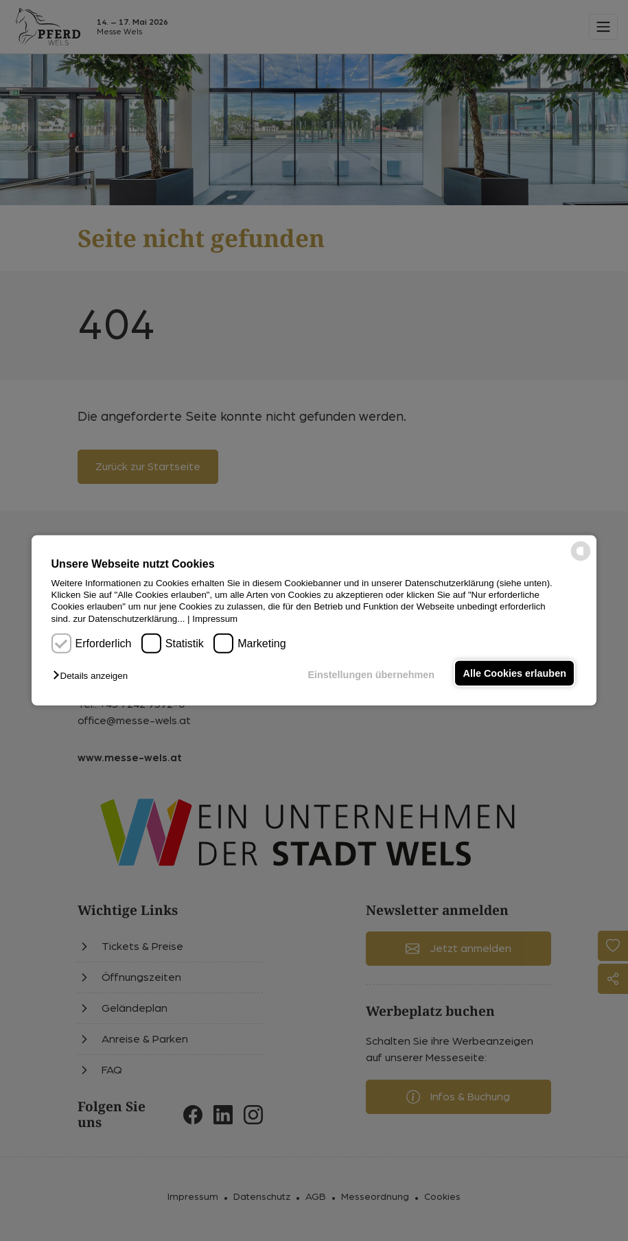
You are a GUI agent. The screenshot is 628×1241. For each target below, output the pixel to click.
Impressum (214, 619)
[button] (93, 675)
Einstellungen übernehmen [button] (370, 674)
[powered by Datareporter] (581, 560)
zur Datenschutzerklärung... (129, 619)
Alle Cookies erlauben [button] (514, 673)
